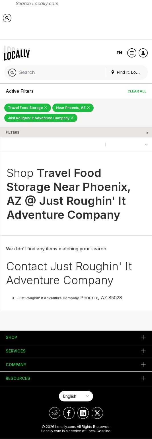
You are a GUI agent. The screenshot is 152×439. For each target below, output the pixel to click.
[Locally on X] (97, 413)
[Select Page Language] (76, 396)
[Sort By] (129, 144)
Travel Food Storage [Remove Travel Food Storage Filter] (27, 108)
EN (119, 52)
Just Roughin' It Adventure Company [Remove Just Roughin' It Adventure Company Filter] (41, 118)
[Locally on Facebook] (69, 413)
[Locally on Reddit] (54, 413)
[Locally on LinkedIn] (83, 413)
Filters (12, 132)
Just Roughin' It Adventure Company (48, 298)
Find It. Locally (127, 72)
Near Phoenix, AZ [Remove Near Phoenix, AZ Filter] (73, 108)
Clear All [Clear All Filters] (137, 91)
